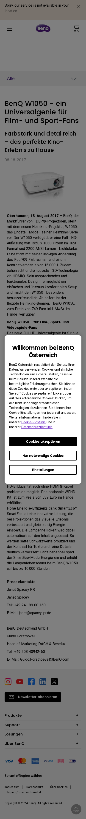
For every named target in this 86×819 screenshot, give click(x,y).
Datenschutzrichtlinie (37, 427)
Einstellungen (43, 470)
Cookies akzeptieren (43, 441)
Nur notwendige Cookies (43, 455)
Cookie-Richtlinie (33, 422)
